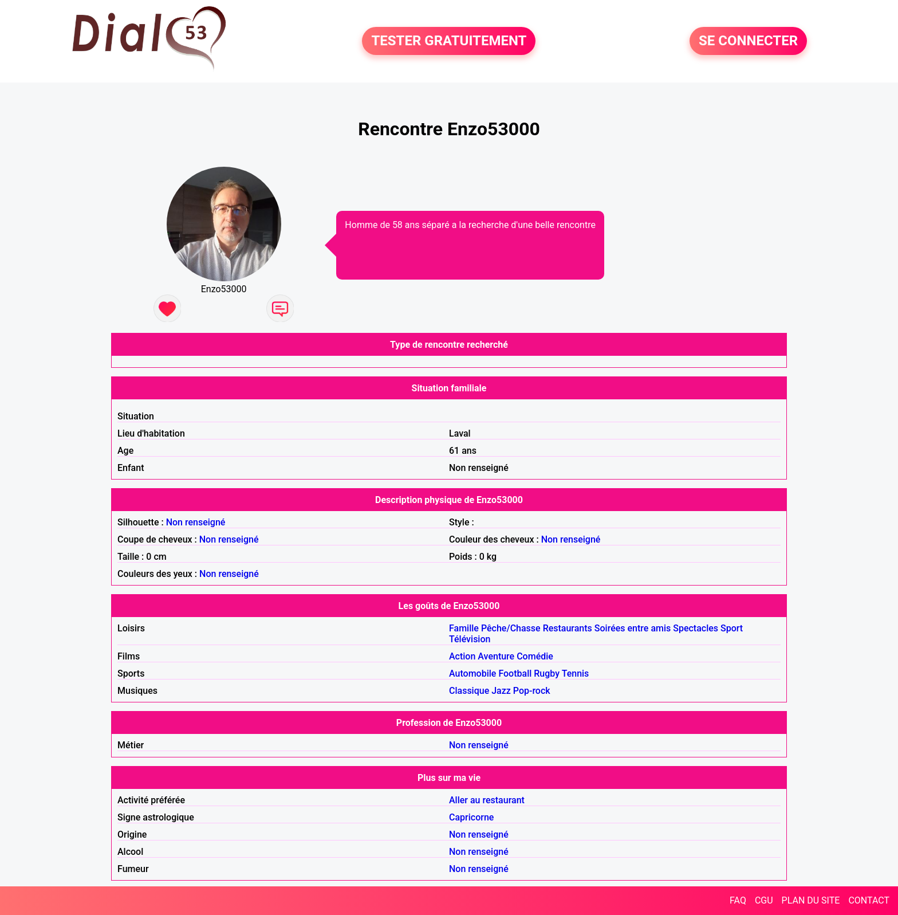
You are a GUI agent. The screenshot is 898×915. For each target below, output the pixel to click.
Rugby (547, 673)
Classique (469, 690)
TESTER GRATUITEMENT (448, 41)
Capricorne (471, 817)
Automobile (472, 673)
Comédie (535, 656)
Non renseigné (196, 522)
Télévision (469, 639)
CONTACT (868, 900)
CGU (764, 900)
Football (514, 673)
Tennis (575, 673)
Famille (464, 628)
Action (462, 656)
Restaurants (567, 628)
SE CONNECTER (748, 41)
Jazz (501, 690)
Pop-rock (531, 690)
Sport (731, 628)
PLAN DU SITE (811, 900)
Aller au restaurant (487, 800)
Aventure (496, 656)
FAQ (738, 900)
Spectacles (695, 628)
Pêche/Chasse (511, 628)
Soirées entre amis (632, 628)
